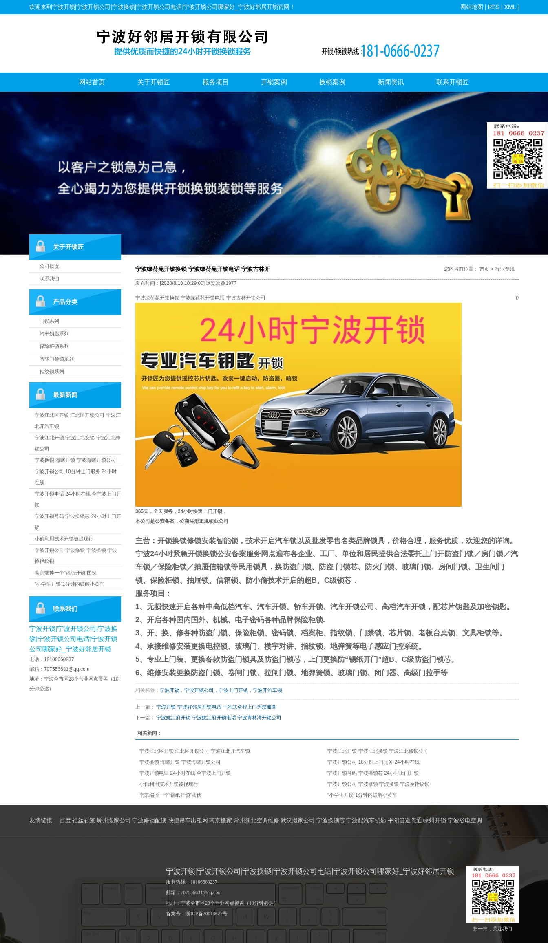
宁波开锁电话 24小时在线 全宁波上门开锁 (185, 773)
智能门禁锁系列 (57, 359)
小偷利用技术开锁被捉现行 (64, 539)
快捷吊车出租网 (188, 820)
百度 (65, 820)
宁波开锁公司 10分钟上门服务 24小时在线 (373, 762)
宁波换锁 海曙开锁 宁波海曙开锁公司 (75, 460)
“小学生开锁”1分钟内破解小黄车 (69, 584)
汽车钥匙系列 (54, 334)
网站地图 (471, 7)
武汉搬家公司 (298, 820)
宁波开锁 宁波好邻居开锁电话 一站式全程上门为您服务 (216, 707)
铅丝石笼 (83, 820)
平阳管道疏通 (405, 820)
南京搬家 (220, 820)
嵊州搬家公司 (114, 820)
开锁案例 (274, 82)
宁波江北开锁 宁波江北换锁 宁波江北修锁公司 (377, 751)
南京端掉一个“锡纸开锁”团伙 (66, 572)
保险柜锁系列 (54, 346)
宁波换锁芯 (330, 820)
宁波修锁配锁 (149, 820)
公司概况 (49, 266)
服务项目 (216, 82)
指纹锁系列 (52, 372)
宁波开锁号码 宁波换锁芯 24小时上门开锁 (373, 773)
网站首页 (92, 82)
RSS (493, 7)
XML (509, 7)
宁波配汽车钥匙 (366, 820)
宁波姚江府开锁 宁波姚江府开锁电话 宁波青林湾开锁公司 (218, 717)
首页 (484, 269)
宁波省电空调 (465, 820)
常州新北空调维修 (256, 820)
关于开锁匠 (153, 82)
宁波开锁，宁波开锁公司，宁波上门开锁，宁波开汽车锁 (221, 690)
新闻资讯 (391, 82)
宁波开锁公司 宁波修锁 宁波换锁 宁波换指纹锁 (378, 784)
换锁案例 (332, 82)
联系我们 (49, 279)
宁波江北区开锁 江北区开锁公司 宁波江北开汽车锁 (194, 751)
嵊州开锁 (434, 820)
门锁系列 (49, 321)
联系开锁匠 (452, 82)
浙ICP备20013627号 (207, 914)
